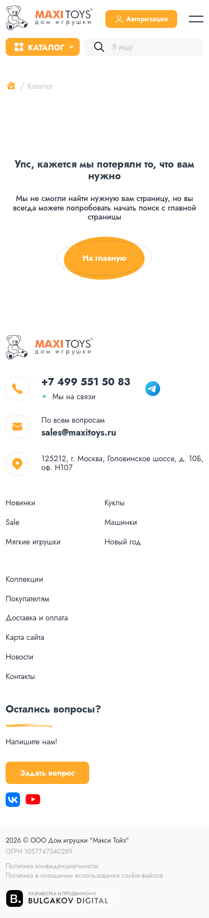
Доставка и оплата (37, 618)
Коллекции (24, 579)
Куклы (115, 503)
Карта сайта (25, 637)
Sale (13, 522)
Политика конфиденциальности (52, 866)
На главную (104, 258)
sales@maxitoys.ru (78, 432)
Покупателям (27, 599)
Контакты (20, 676)
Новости (19, 657)
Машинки (121, 522)
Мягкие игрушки (33, 542)
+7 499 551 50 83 (85, 382)
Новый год (123, 542)
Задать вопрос (47, 772)
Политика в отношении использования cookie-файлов (84, 876)
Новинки (20, 503)
